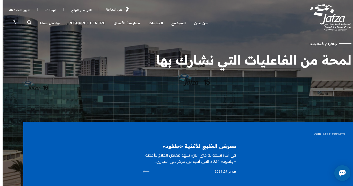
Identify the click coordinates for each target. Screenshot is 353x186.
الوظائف (48, 10)
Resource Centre (84, 23)
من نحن (198, 23)
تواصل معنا (47, 23)
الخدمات (153, 23)
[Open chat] (324, 173)
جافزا (329, 44)
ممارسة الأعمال (124, 23)
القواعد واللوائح (78, 10)
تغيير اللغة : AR (17, 10)
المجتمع (176, 23)
